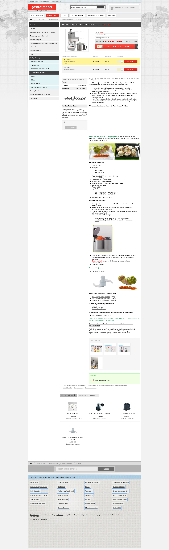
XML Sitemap (34, 499)
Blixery (33, 80)
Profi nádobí (33, 98)
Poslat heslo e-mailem (37, 504)
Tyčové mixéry (35, 65)
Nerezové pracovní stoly (121, 491)
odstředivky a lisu (97, 307)
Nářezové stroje (35, 47)
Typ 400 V (78, 69)
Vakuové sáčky (63, 499)
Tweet (64, 82)
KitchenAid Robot (63, 482)
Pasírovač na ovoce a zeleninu (100, 413)
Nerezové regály (118, 504)
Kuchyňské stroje (35, 58)
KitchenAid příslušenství (66, 491)
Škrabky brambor (35, 91)
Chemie (32, 29)
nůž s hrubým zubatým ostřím (101, 297)
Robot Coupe (71, 127)
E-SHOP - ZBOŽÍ (52, 15)
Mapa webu (34, 482)
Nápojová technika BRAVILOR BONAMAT (43, 32)
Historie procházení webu (38, 495)
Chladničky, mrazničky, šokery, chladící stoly (43, 43)
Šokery (87, 487)
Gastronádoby (90, 504)
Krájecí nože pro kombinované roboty (72, 438)
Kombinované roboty (119, 385)
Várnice (87, 499)
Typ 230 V (78, 61)
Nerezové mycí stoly (119, 495)
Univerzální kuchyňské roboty (40, 69)
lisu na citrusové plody (99, 309)
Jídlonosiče (89, 495)
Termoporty (89, 491)
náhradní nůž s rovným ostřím (101, 300)
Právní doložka (35, 491)
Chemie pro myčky (91, 508)
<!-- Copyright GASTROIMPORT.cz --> (113, 120)
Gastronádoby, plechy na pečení (40, 94)
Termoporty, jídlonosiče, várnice (39, 36)
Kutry (33, 76)
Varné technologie (35, 50)
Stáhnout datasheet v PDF (103, 380)
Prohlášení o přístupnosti (38, 487)
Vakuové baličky (63, 495)
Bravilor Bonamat (63, 508)
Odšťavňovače (35, 83)
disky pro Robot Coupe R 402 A (101, 315)
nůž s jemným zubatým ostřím (101, 298)
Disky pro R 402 (72, 413)
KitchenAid (61, 487)
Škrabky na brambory (92, 482)
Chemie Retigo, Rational (121, 482)
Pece (31, 54)
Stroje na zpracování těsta (39, 87)
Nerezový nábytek (35, 39)
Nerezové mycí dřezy (120, 499)
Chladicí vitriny (34, 515)
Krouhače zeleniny (37, 61)
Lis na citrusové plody (127, 413)
